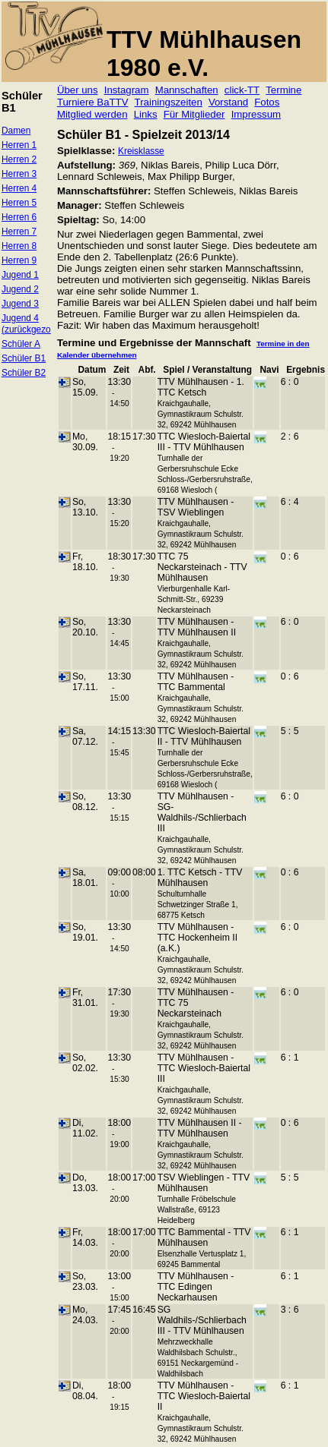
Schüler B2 (24, 372)
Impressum (256, 114)
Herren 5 (19, 202)
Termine (283, 90)
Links (146, 114)
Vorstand (228, 102)
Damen (16, 130)
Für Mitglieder (194, 114)
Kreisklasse (141, 151)
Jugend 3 (20, 303)
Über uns (77, 90)
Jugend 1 (20, 275)
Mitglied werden (92, 114)
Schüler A (21, 344)
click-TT (242, 90)
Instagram (126, 90)
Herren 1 (19, 145)
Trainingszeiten (168, 102)
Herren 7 (19, 231)
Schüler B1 (24, 358)
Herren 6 (19, 217)
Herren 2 (19, 159)
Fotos (266, 102)
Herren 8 (19, 246)
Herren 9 (19, 260)
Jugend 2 (20, 289)
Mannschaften (186, 90)
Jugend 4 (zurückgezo (26, 324)
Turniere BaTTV (93, 102)
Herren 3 (19, 174)
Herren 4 (19, 188)
